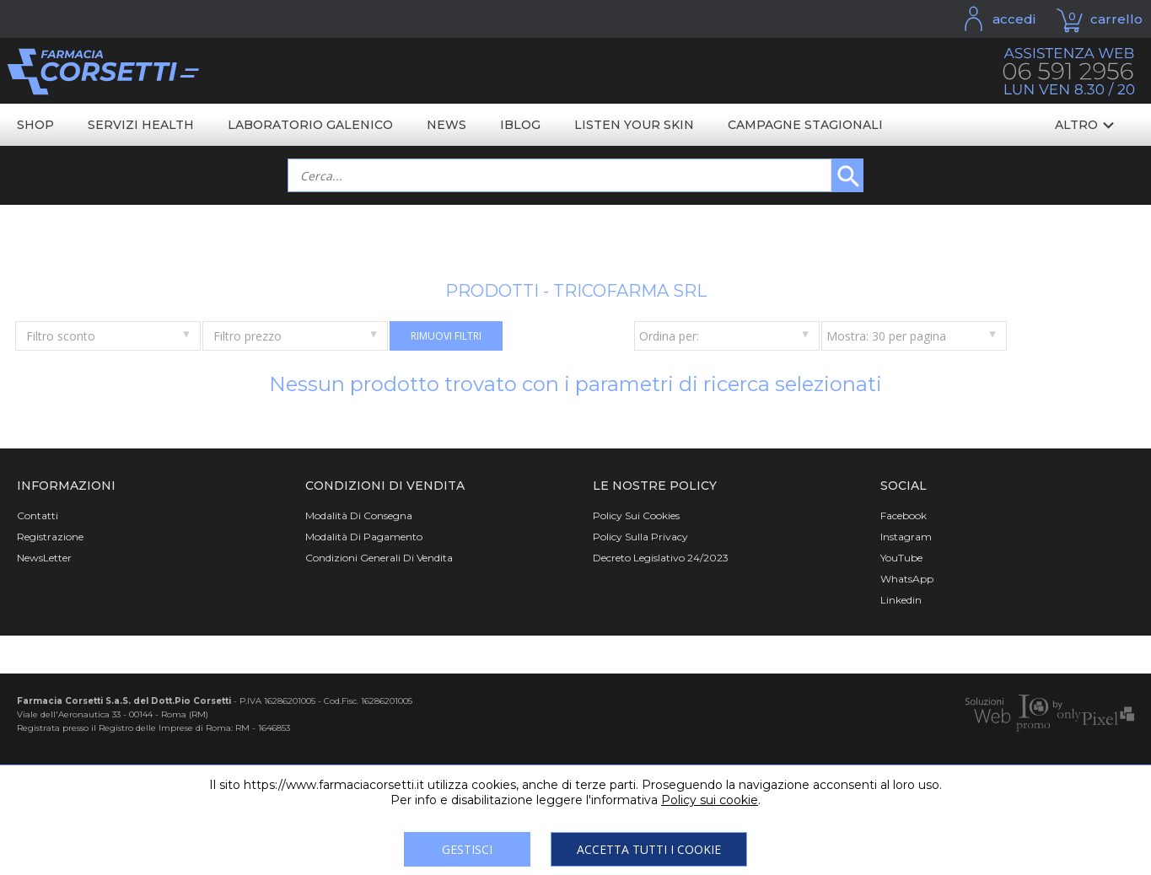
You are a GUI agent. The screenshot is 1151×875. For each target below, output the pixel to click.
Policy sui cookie (709, 800)
